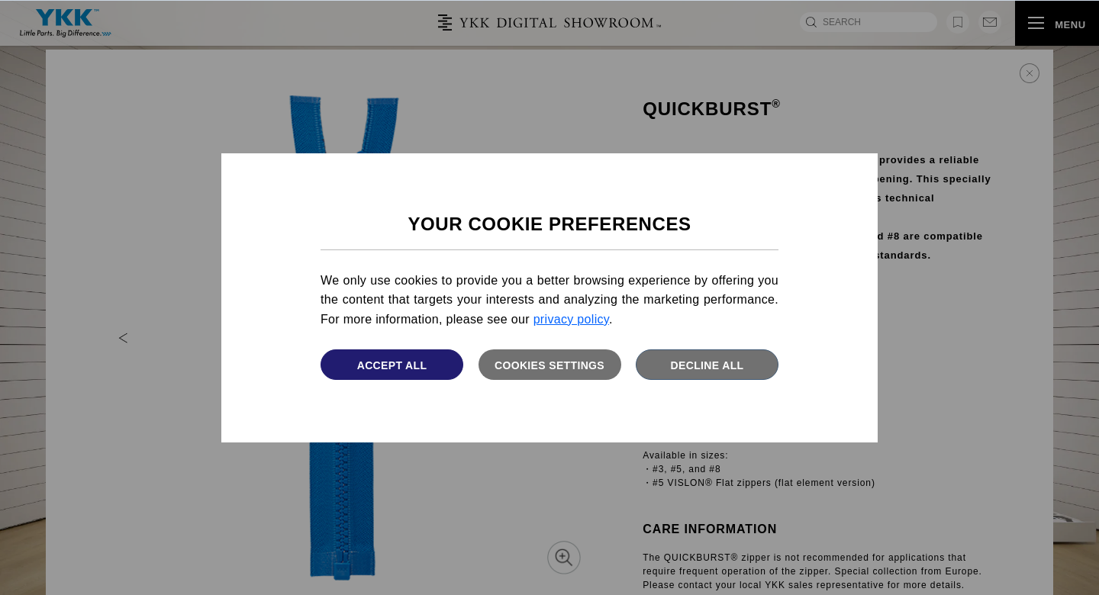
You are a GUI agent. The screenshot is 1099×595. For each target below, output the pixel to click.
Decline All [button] (707, 365)
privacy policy (571, 319)
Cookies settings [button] (549, 365)
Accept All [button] (392, 365)
